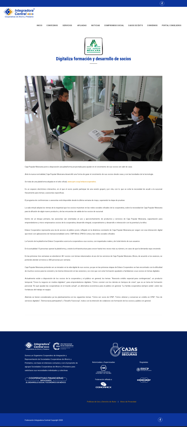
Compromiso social (114, 25)
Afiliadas (82, 25)
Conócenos (52, 25)
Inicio (39, 25)
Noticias (95, 25)
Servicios (68, 25)
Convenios (152, 25)
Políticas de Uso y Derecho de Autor (101, 402)
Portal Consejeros (171, 25)
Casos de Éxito (135, 25)
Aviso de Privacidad (128, 402)
